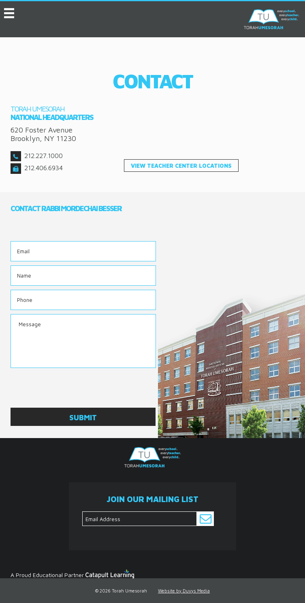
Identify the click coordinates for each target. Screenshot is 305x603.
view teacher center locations (181, 165)
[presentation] (72, 388)
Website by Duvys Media (184, 590)
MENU (9, 11)
